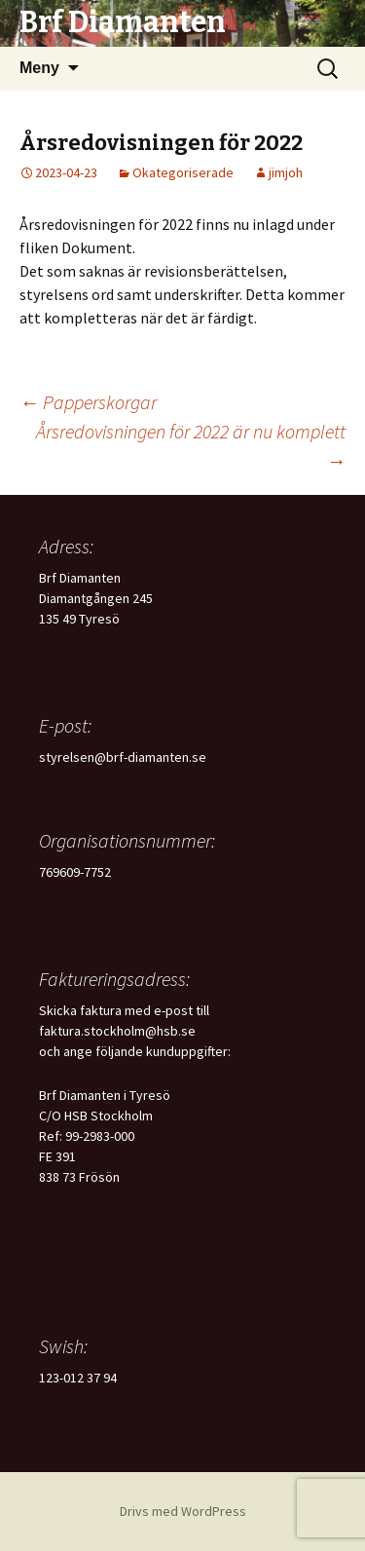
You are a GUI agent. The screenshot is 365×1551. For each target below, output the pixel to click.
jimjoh (286, 172)
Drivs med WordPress (183, 1511)
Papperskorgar (88, 402)
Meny (39, 67)
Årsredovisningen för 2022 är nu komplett (191, 446)
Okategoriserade (183, 172)
